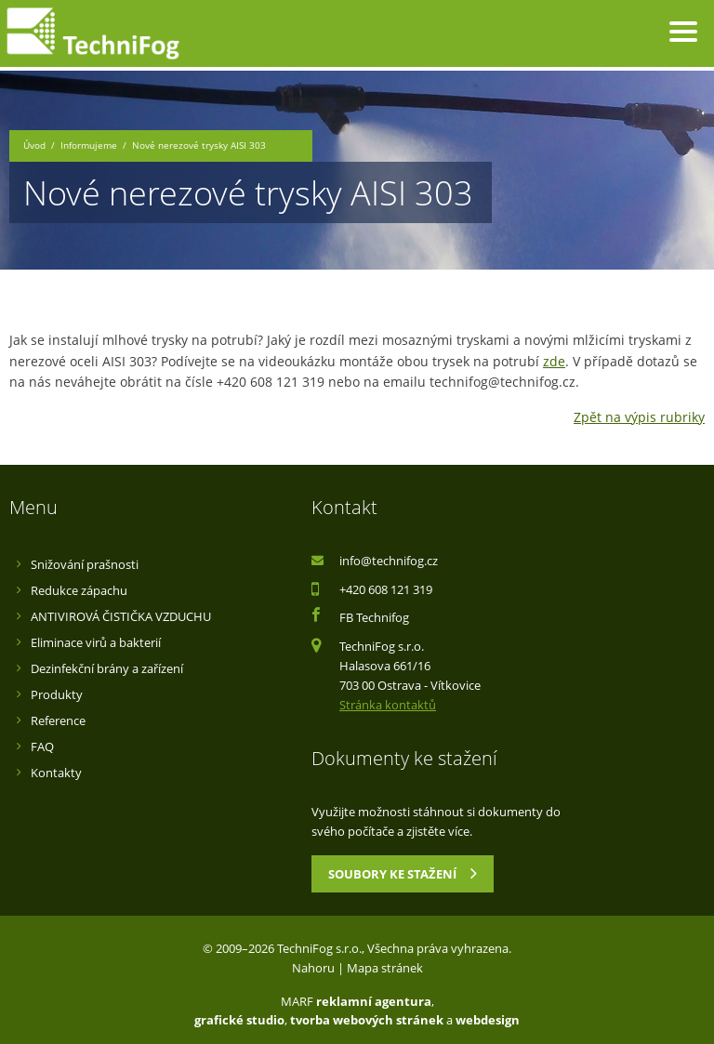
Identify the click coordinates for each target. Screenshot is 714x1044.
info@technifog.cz (388, 560)
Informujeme (88, 145)
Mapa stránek (385, 967)
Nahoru (313, 967)
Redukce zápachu (79, 590)
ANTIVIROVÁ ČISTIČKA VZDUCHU (121, 616)
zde (554, 361)
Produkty (57, 694)
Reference (58, 720)
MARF (297, 1001)
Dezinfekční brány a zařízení (107, 668)
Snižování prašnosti (85, 564)
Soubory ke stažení (402, 873)
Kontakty (56, 772)
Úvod (34, 145)
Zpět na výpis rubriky (639, 417)
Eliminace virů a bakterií (96, 642)
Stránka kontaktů (387, 704)
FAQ (42, 746)
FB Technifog (374, 617)
